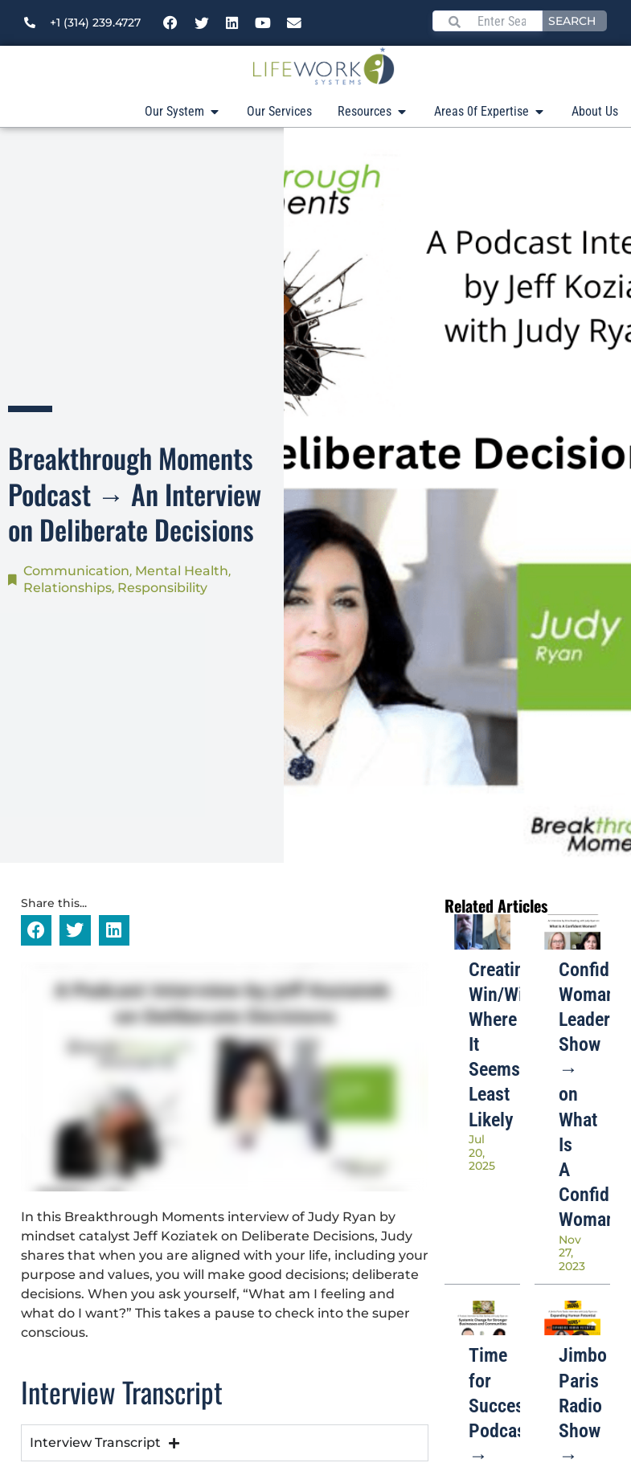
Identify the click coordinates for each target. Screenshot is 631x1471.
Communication (76, 570)
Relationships (67, 587)
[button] (36, 930)
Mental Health (181, 570)
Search (572, 21)
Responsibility (162, 587)
